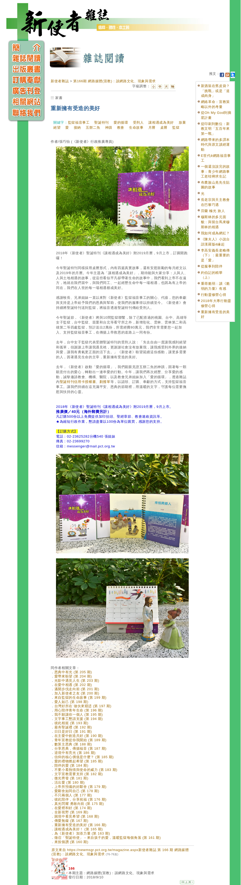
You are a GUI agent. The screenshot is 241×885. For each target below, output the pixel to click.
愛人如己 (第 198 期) (71, 702)
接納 (77, 127)
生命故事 (136, 127)
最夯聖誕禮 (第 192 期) (73, 727)
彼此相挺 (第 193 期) (71, 723)
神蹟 (108, 127)
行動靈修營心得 (213, 295)
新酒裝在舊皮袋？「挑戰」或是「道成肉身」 (215, 91)
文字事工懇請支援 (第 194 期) (78, 719)
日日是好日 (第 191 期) (73, 731)
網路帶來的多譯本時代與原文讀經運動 (215, 145)
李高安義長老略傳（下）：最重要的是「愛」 (215, 255)
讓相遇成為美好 (161, 122)
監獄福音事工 (79, 122)
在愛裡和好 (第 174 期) (73, 808)
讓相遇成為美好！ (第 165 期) (78, 829)
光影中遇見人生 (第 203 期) (76, 681)
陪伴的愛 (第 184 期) (71, 765)
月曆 (152, 127)
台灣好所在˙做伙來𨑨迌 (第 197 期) (82, 706)
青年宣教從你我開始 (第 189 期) (80, 740)
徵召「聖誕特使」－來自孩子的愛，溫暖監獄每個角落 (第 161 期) (107, 838)
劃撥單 (105, 382)
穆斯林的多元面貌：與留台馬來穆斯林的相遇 (215, 222)
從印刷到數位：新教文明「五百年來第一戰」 (215, 129)
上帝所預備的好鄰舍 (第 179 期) (80, 787)
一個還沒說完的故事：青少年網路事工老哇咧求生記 (215, 171)
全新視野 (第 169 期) (71, 812)
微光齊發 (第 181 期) (71, 778)
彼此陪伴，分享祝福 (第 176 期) (80, 799)
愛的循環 (121, 122)
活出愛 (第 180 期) (69, 782)
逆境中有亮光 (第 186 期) (75, 753)
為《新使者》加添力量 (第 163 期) (82, 833)
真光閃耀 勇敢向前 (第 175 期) (79, 804)
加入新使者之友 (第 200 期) (76, 693)
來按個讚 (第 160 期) (71, 842)
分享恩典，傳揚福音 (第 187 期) (80, 748)
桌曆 (163, 127)
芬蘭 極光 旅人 (213, 211)
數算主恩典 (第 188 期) (73, 744)
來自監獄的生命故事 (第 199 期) (80, 698)
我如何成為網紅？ (215, 233)
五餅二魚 (93, 127)
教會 (120, 127)
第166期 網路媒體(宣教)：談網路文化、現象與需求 (114, 81)
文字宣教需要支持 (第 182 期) (78, 774)
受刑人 (138, 122)
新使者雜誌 (60, 81)
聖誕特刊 (101, 122)
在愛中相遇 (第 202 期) (73, 685)
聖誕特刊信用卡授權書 (78, 382)
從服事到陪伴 (212, 266)
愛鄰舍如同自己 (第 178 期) (76, 791)
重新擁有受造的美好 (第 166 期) (80, 825)
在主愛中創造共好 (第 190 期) (78, 736)
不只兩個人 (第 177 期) (73, 795)
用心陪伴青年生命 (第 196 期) (78, 710)
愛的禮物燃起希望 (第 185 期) (78, 761)
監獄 (175, 127)
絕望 (57, 127)
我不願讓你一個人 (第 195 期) (78, 714)
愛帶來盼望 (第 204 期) (73, 676)
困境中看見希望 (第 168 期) (76, 816)
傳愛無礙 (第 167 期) (71, 821)
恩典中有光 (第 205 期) (73, 672)
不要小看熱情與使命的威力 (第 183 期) (85, 770)
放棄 (182, 122)
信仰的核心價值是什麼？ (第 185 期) (84, 757)
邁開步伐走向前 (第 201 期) (76, 689)
